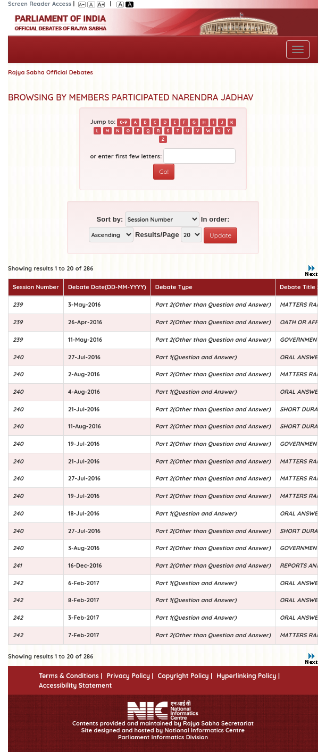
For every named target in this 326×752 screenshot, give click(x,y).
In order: (215, 219)
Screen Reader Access (39, 3)
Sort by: (110, 219)
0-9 (123, 122)
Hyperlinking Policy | (248, 676)
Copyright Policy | (185, 676)
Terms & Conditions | (70, 676)
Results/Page (157, 235)
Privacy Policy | (129, 676)
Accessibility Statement (75, 685)
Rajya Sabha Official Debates (50, 72)
